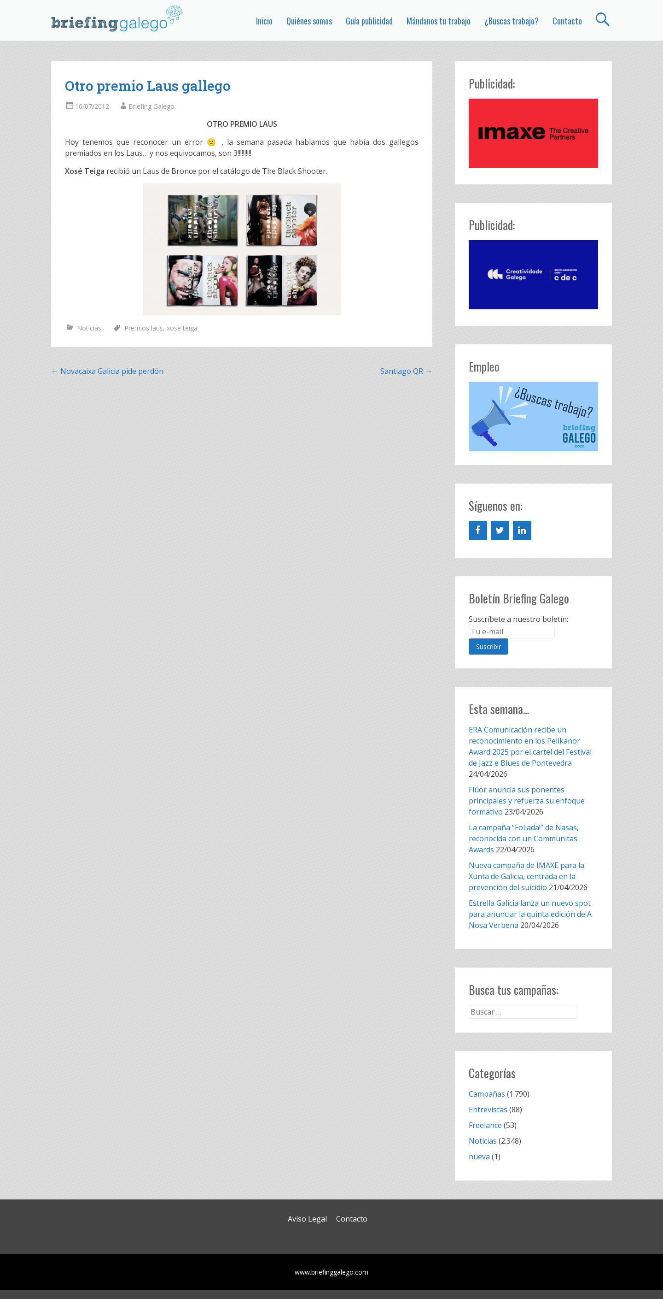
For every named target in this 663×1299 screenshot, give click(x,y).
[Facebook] (478, 530)
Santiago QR (406, 371)
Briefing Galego (151, 106)
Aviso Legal (307, 1219)
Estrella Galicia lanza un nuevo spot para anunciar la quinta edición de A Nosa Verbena (530, 914)
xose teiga (182, 328)
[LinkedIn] (522, 530)
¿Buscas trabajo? (511, 21)
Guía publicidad (369, 21)
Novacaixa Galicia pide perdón (107, 371)
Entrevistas (488, 1109)
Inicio (264, 21)
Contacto (567, 21)
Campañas (487, 1094)
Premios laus (143, 328)
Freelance (485, 1125)
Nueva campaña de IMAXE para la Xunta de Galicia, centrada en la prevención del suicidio (526, 876)
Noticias (89, 328)
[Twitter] (500, 530)
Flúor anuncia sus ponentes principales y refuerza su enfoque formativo (527, 801)
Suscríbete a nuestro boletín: (518, 619)
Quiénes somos (309, 21)
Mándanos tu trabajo (439, 21)
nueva (479, 1156)
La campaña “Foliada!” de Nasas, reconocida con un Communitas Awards (524, 838)
